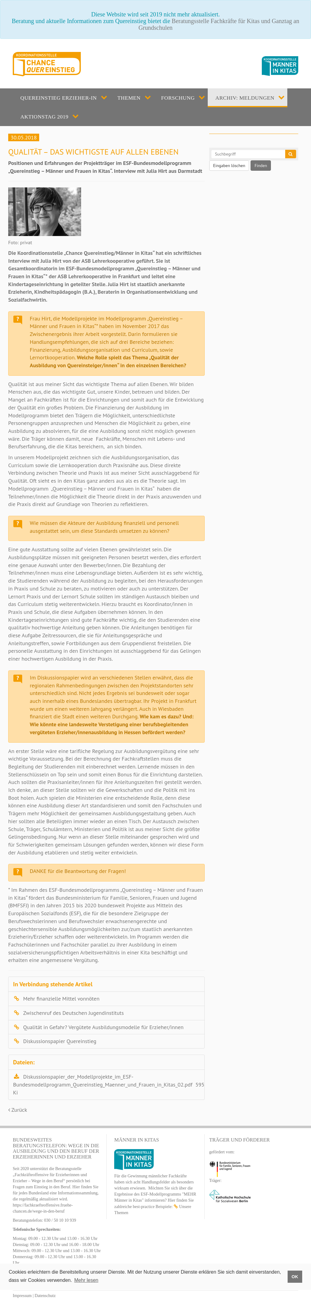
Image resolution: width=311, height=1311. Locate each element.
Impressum (22, 1295)
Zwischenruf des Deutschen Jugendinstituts (73, 1012)
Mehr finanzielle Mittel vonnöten (61, 998)
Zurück (17, 1109)
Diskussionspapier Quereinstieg (59, 1041)
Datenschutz (45, 1295)
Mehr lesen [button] (86, 1280)
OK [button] (295, 1276)
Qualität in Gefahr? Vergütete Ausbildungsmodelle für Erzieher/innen (103, 1027)
